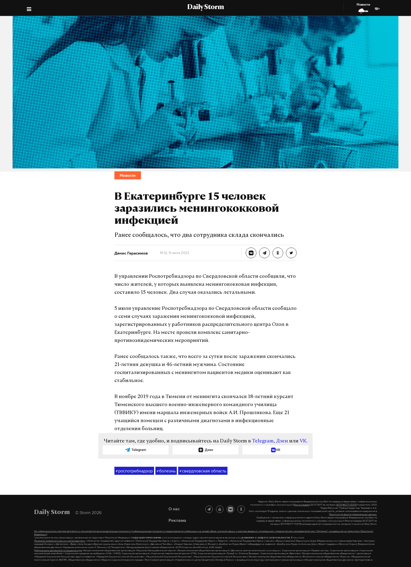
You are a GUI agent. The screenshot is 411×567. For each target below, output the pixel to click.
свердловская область (203, 471)
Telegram (263, 441)
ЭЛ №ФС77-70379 (346, 504)
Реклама (177, 520)
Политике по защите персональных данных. (353, 514)
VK (303, 441)
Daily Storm (205, 7)
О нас (174, 508)
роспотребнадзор (134, 471)
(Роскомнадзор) (301, 504)
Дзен (282, 441)
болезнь (166, 471)
